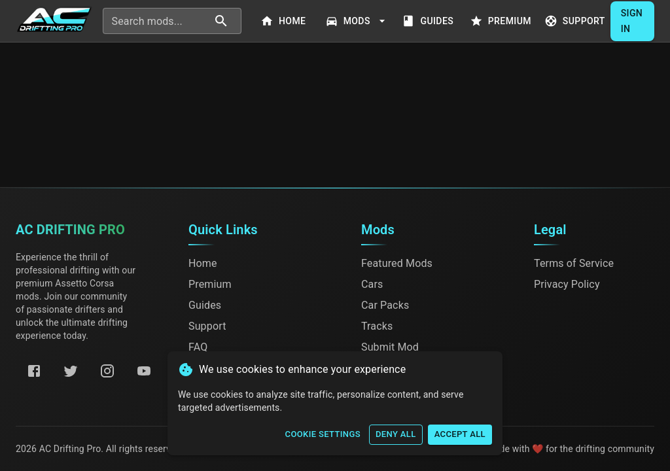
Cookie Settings (323, 435)
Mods (357, 21)
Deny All (396, 434)
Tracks (377, 326)
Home (284, 21)
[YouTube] (144, 371)
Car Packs (385, 305)
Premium (502, 21)
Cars (372, 284)
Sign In (632, 21)
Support (576, 21)
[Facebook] (34, 371)
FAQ (197, 347)
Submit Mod (390, 347)
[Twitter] (71, 371)
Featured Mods (396, 263)
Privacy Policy (567, 284)
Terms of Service (574, 263)
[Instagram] (107, 371)
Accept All (460, 435)
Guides (429, 21)
